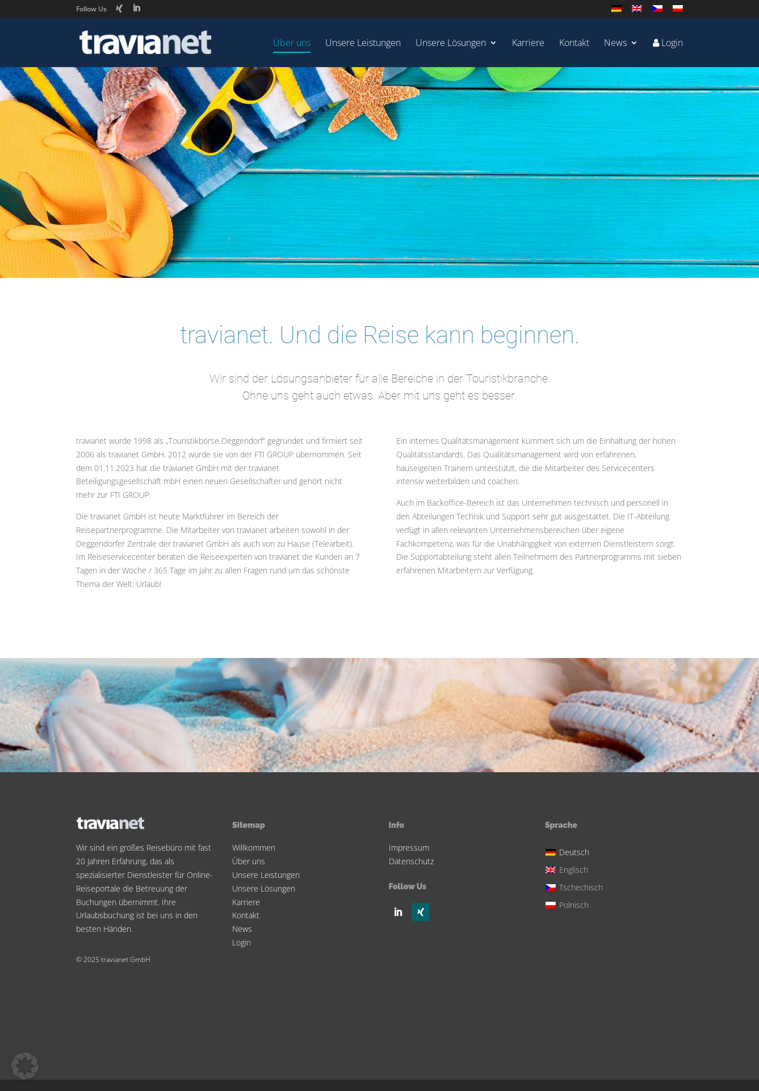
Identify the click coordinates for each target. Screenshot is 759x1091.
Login (241, 942)
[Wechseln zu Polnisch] (678, 11)
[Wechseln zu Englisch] (637, 11)
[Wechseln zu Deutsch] (576, 850)
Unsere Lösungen (451, 44)
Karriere (528, 44)
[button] (25, 1066)
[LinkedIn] (136, 8)
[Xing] (119, 9)
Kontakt (574, 44)
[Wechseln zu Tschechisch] (657, 11)
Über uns (292, 44)
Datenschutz (411, 861)
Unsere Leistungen (363, 44)
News (615, 44)
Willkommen (253, 847)
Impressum (409, 847)
